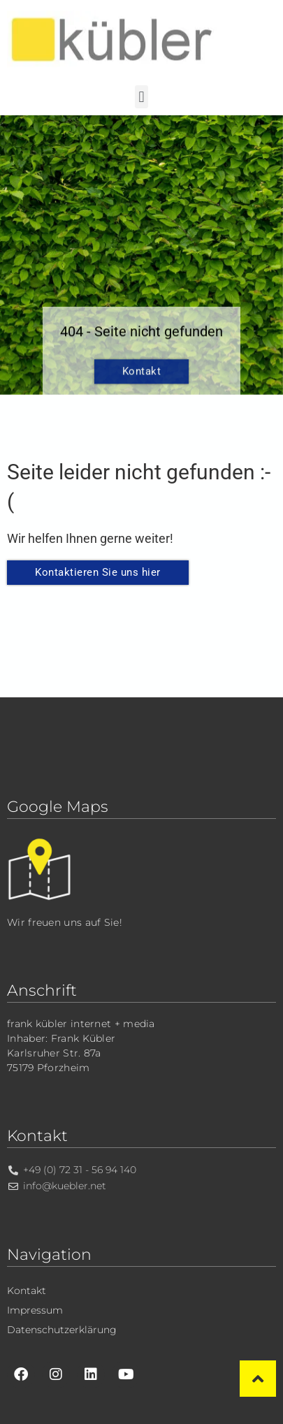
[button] (141, 96)
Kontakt (141, 380)
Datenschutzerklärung (62, 1329)
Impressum (35, 1310)
